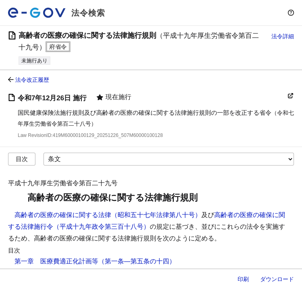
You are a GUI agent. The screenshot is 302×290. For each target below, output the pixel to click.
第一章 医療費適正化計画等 (56, 261)
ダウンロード (277, 279)
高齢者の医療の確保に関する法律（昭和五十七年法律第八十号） (107, 214)
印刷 (243, 279)
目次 (22, 158)
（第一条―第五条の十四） (137, 261)
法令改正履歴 (32, 80)
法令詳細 (282, 36)
